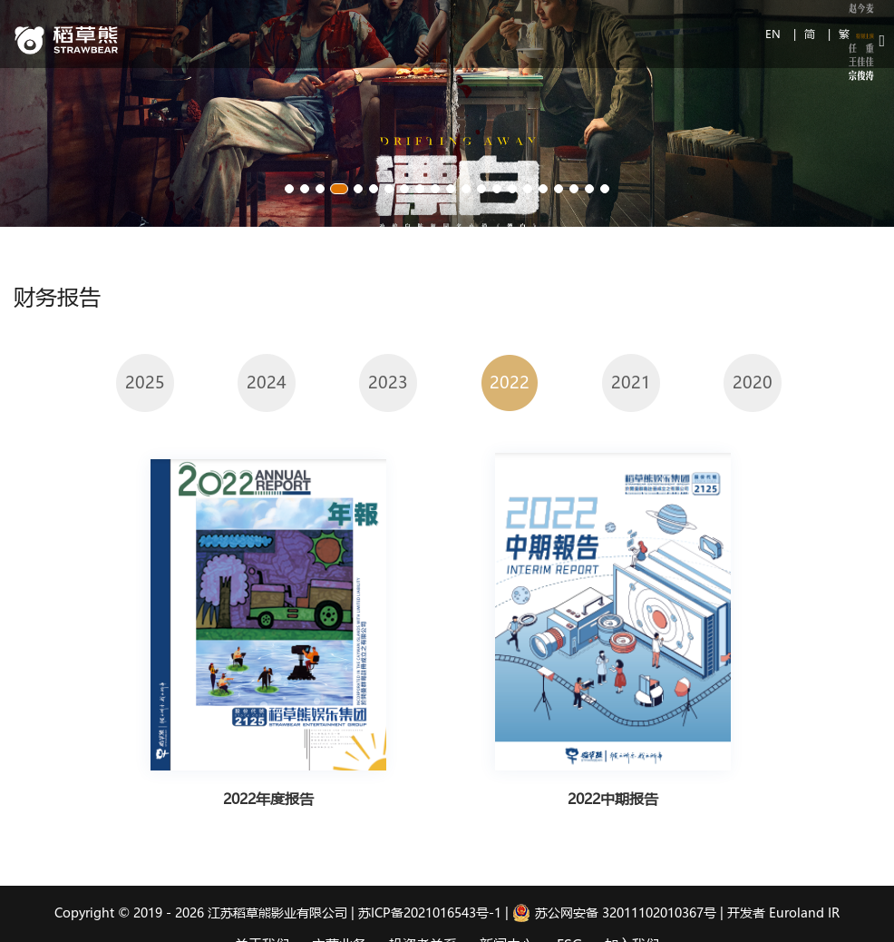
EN (774, 33)
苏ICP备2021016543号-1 (429, 912)
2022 (510, 382)
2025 (145, 382)
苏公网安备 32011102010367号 (614, 912)
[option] (145, 382)
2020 (753, 382)
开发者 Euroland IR (783, 912)
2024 (267, 382)
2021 (631, 382)
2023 (388, 382)
